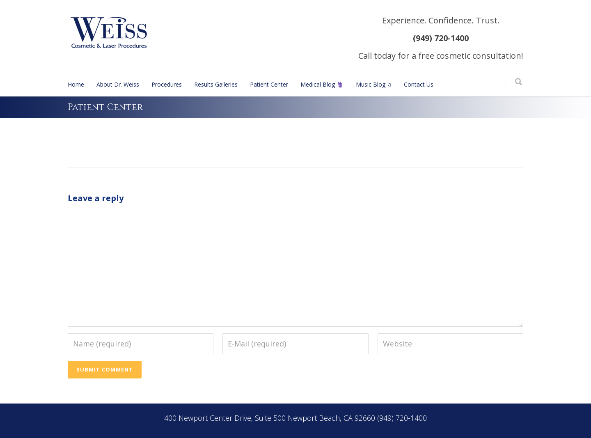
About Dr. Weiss (117, 84)
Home (76, 84)
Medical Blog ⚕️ (322, 84)
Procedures (166, 84)
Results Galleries (216, 84)
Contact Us (418, 84)
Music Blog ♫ (374, 84)
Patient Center (269, 84)
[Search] (518, 82)
